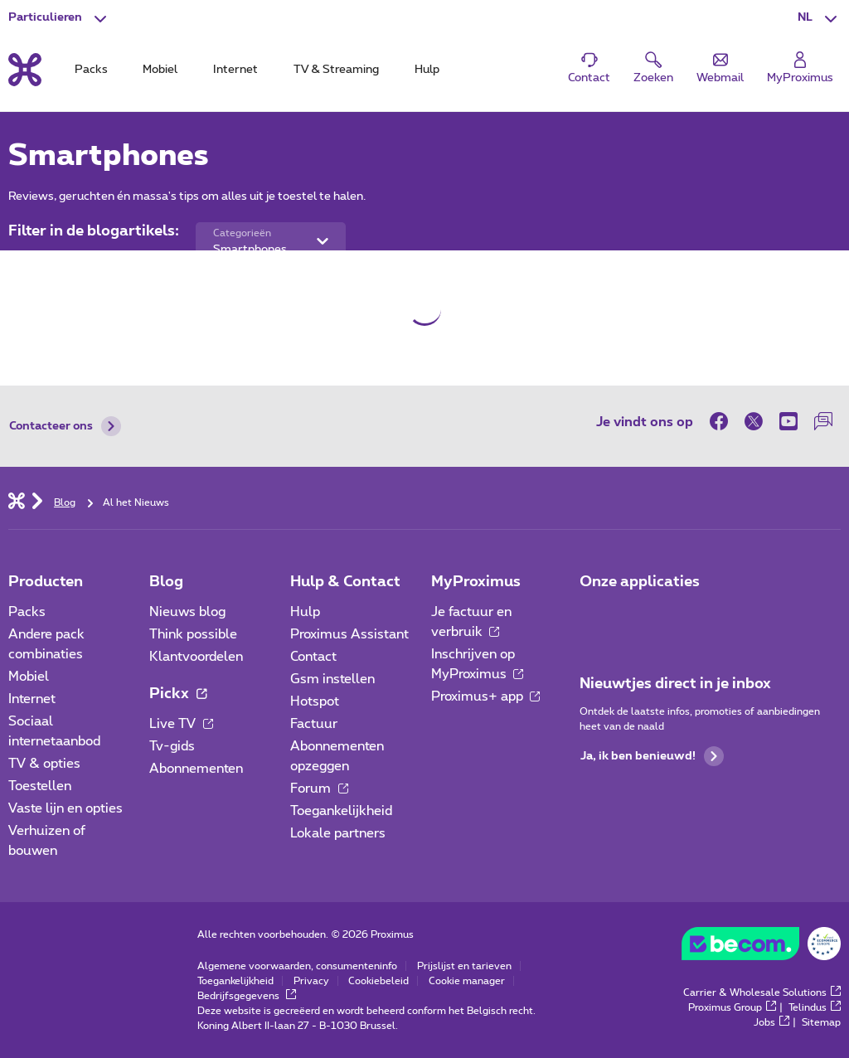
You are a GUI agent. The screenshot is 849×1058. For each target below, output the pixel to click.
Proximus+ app (486, 696)
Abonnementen (196, 768)
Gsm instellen (332, 679)
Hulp (305, 612)
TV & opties (44, 763)
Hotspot (314, 701)
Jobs (771, 1022)
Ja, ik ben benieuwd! (652, 756)
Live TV (181, 723)
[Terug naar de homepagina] (24, 69)
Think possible (193, 634)
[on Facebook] (723, 421)
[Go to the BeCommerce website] (761, 947)
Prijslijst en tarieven (464, 966)
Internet (32, 699)
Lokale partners (338, 833)
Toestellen (39, 786)
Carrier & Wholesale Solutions (762, 992)
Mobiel (28, 676)
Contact (313, 656)
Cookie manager (467, 981)
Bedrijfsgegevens (246, 996)
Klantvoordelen (196, 656)
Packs (27, 612)
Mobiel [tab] (160, 69)
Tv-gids (172, 746)
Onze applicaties (640, 582)
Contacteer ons (65, 426)
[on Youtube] (788, 421)
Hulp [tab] (427, 69)
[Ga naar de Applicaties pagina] (594, 617)
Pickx (177, 694)
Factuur (313, 723)
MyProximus (476, 582)
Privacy (311, 981)
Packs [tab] (91, 69)
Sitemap (821, 1022)
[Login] (800, 68)
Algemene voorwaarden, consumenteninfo (297, 966)
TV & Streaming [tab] (336, 69)
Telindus (814, 1007)
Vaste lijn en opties (65, 808)
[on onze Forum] (823, 421)
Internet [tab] (235, 69)
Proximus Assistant (349, 634)
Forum (319, 788)
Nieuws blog (187, 612)
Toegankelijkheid (341, 811)
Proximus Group (732, 1007)
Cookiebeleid (378, 981)
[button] (819, 18)
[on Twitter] (753, 421)
